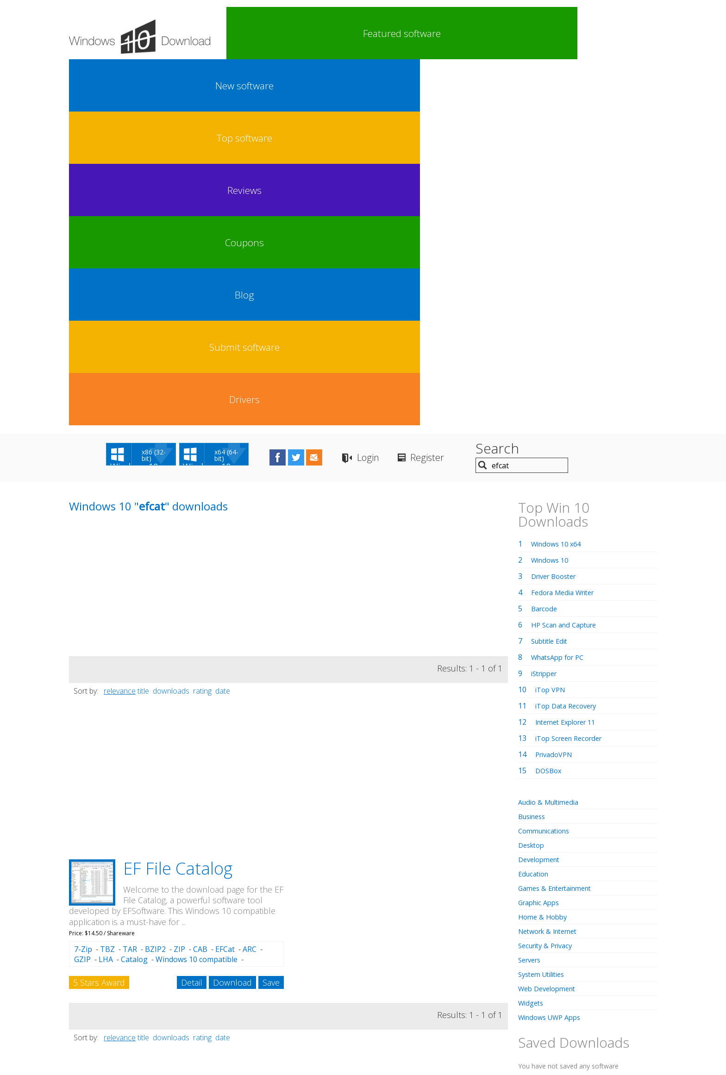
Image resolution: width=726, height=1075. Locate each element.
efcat (76, 745)
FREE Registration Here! (576, 782)
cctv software (596, 906)
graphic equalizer (566, 915)
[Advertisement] (138, 225)
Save (271, 616)
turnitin (601, 884)
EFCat (225, 583)
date (222, 325)
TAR (130, 583)
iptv (523, 832)
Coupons (467, 33)
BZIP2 (155, 583)
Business (534, 450)
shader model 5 (542, 842)
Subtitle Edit (552, 275)
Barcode (545, 242)
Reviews (414, 33)
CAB (200, 583)
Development (541, 493)
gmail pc (603, 862)
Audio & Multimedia (552, 436)
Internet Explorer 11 (570, 356)
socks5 (568, 926)
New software (306, 33)
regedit (594, 895)
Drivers (628, 33)
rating (202, 325)
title (143, 325)
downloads (171, 325)
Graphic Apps (541, 536)
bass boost (551, 832)
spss (527, 905)
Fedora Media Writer (566, 226)
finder (558, 874)
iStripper (546, 307)
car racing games (549, 862)
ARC (250, 583)
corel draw (633, 894)
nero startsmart (563, 846)
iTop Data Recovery (569, 340)
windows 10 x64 (565, 936)
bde (577, 842)
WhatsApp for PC (561, 291)
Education (535, 508)
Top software (360, 33)
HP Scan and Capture (567, 259)
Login (441, 92)
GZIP (82, 593)
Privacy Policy (362, 1001)
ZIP (179, 583)
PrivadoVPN (556, 388)
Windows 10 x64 (559, 178)
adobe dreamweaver (606, 832)
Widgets (532, 637)
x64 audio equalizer (550, 885)
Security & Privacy (548, 579)
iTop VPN (552, 323)
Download (232, 616)
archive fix (590, 851)
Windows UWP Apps (553, 651)
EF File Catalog (177, 502)
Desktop (533, 479)
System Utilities (544, 608)
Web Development (550, 622)
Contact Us (431, 1001)
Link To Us (293, 1001)
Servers (531, 594)
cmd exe (631, 852)
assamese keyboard (570, 955)
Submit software (575, 33)
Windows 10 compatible (197, 593)
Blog (521, 33)
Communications (547, 465)
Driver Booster (557, 210)
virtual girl (555, 905)
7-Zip (83, 583)
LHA (106, 593)
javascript (604, 925)
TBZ (107, 583)
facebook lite (607, 872)
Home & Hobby (544, 551)
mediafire (564, 895)
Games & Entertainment (559, 522)
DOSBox (549, 404)
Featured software (252, 33)
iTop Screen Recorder (572, 372)
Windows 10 (552, 194)
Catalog (134, 593)
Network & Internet (552, 565)
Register (511, 92)
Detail (191, 616)
